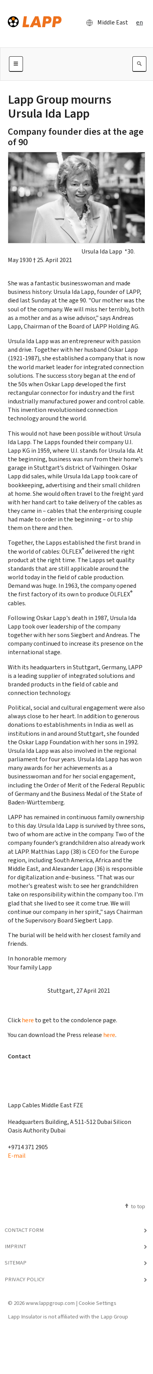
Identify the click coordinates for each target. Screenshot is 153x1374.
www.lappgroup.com (50, 1303)
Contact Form (24, 1230)
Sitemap (15, 1262)
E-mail (17, 1156)
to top (134, 1206)
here (28, 1020)
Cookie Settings (97, 1303)
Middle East (105, 22)
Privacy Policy (24, 1279)
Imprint (15, 1246)
